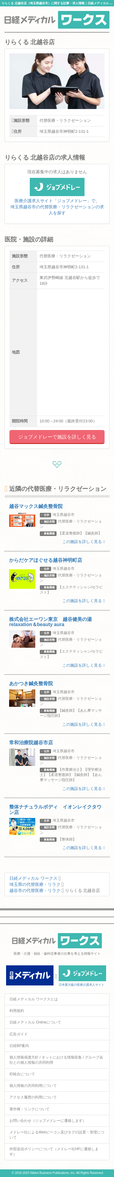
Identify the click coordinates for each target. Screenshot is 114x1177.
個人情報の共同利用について (33, 1086)
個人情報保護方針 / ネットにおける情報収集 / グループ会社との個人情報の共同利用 (56, 1060)
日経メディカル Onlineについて (35, 1022)
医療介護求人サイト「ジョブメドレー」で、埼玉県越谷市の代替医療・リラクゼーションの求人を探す (57, 200)
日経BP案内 (19, 1046)
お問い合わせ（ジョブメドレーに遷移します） (47, 1121)
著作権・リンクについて (29, 1109)
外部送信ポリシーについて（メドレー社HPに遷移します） (53, 1151)
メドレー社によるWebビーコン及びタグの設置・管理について (56, 1135)
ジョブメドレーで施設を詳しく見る (57, 436)
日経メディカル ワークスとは (33, 999)
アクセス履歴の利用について (33, 1097)
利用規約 (16, 1011)
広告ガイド (18, 1034)
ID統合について (22, 1074)
